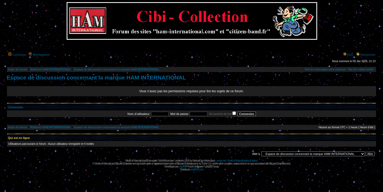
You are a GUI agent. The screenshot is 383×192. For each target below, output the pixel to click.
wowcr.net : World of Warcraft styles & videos (237, 160)
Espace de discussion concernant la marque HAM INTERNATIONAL (116, 69)
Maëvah (196, 160)
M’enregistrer (41, 54)
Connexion (19, 54)
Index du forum (17, 69)
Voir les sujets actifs (360, 69)
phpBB (182, 166)
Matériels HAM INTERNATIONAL (50, 69)
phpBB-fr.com (196, 169)
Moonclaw (209, 160)
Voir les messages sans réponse (325, 69)
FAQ (350, 54)
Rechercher (368, 54)
